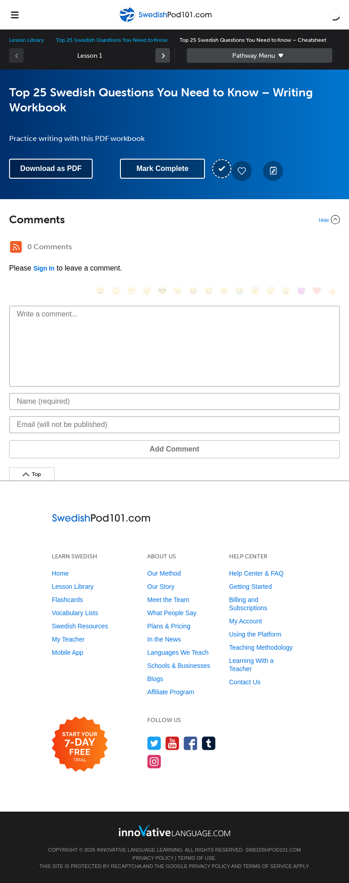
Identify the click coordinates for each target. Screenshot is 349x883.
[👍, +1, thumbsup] (332, 291)
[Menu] (14, 14)
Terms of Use (196, 858)
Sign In (44, 268)
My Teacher (68, 639)
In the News (164, 639)
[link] (162, 55)
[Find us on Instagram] (154, 761)
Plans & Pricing (168, 626)
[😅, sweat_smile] (208, 291)
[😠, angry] (177, 291)
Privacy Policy (153, 858)
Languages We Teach (178, 652)
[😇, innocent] (255, 291)
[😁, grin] (131, 291)
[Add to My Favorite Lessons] (242, 171)
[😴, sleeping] (270, 291)
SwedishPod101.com (273, 850)
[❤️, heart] (316, 291)
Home (60, 573)
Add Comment (174, 449)
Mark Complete (162, 168)
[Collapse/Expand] (174, 220)
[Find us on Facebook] (191, 743)
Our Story (160, 586)
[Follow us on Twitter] (154, 743)
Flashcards (67, 599)
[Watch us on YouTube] (172, 743)
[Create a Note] (273, 171)
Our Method (164, 573)
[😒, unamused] (147, 291)
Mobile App (67, 652)
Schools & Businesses (178, 665)
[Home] (166, 21)
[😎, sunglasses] (162, 291)
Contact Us (244, 682)
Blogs (155, 678)
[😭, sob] (239, 291)
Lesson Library (26, 40)
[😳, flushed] (116, 291)
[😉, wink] (224, 291)
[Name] (174, 401)
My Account (245, 621)
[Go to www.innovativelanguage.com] (174, 830)
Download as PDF (50, 168)
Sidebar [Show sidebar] (259, 55)
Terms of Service (267, 866)
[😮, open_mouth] (286, 291)
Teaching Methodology (261, 647)
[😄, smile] (100, 291)
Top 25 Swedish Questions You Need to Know (112, 40)
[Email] (174, 424)
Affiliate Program (170, 692)
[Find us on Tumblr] (209, 743)
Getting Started (250, 586)
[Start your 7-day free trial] (80, 745)
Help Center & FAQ (256, 573)
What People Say (171, 613)
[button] (334, 14)
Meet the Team (168, 599)
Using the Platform (255, 634)
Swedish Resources (80, 626)
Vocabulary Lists (75, 613)
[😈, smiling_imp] (301, 291)
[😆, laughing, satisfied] (193, 291)
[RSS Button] (16, 247)
